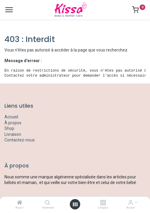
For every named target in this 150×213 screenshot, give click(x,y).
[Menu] (9, 10)
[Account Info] (130, 203)
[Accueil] (19, 203)
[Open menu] (75, 204)
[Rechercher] (47, 203)
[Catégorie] (103, 203)
